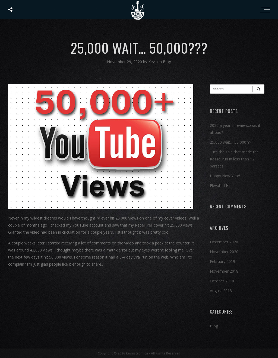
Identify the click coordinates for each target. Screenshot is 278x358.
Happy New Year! (225, 175)
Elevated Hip (221, 185)
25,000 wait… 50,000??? (230, 142)
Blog (167, 61)
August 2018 (221, 290)
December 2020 (224, 241)
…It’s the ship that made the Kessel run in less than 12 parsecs (234, 159)
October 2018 (222, 280)
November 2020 (224, 251)
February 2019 (222, 261)
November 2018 (224, 271)
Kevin (153, 61)
